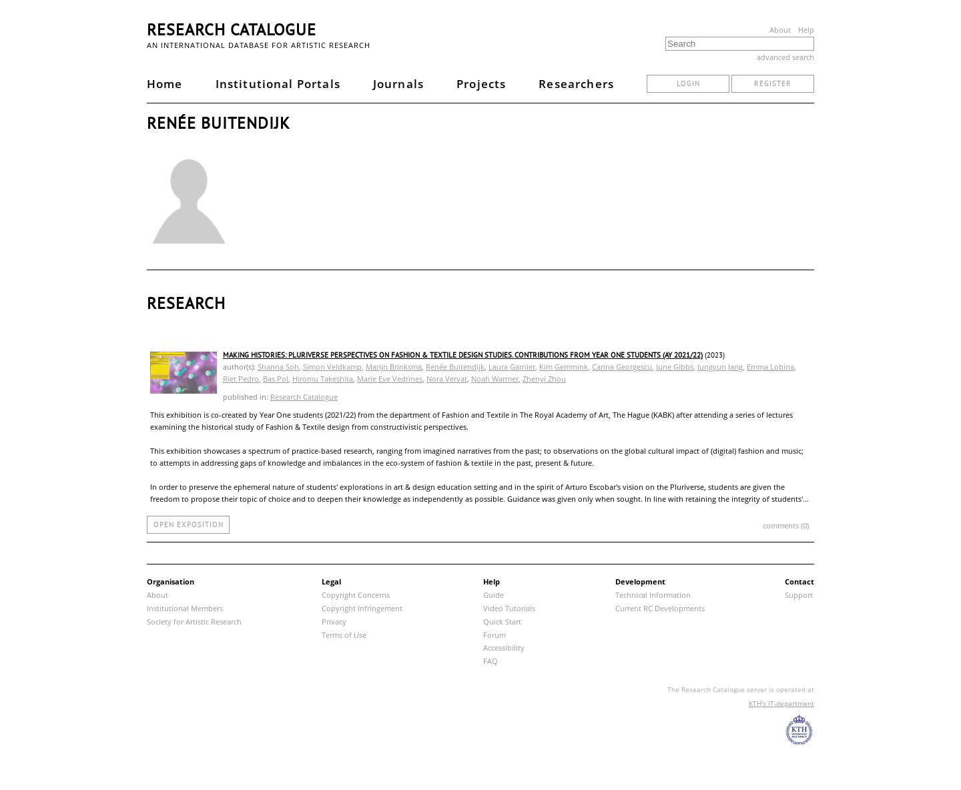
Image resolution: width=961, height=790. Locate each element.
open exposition (188, 524)
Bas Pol (275, 379)
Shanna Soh (278, 367)
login (688, 83)
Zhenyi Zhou (544, 379)
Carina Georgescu (622, 367)
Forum (494, 635)
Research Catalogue (231, 29)
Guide (493, 595)
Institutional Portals (278, 83)
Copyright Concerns (356, 595)
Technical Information (653, 595)
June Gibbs (674, 367)
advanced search (785, 57)
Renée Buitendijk (455, 367)
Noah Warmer (495, 379)
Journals (398, 83)
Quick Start (502, 622)
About (780, 30)
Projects (481, 83)
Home (165, 83)
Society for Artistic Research (194, 622)
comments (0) (786, 525)
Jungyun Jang (720, 367)
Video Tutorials (509, 608)
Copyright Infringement (362, 608)
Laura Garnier (512, 367)
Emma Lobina (770, 367)
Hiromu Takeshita (322, 379)
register (772, 83)
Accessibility (504, 648)
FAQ (490, 661)
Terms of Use (344, 635)
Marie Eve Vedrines (389, 379)
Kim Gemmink (563, 367)
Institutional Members (185, 608)
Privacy (334, 622)
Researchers (576, 83)
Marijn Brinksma (394, 367)
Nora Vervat (446, 379)
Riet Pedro (241, 379)
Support (799, 595)
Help (806, 30)
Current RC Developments (660, 608)
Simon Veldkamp (332, 367)
